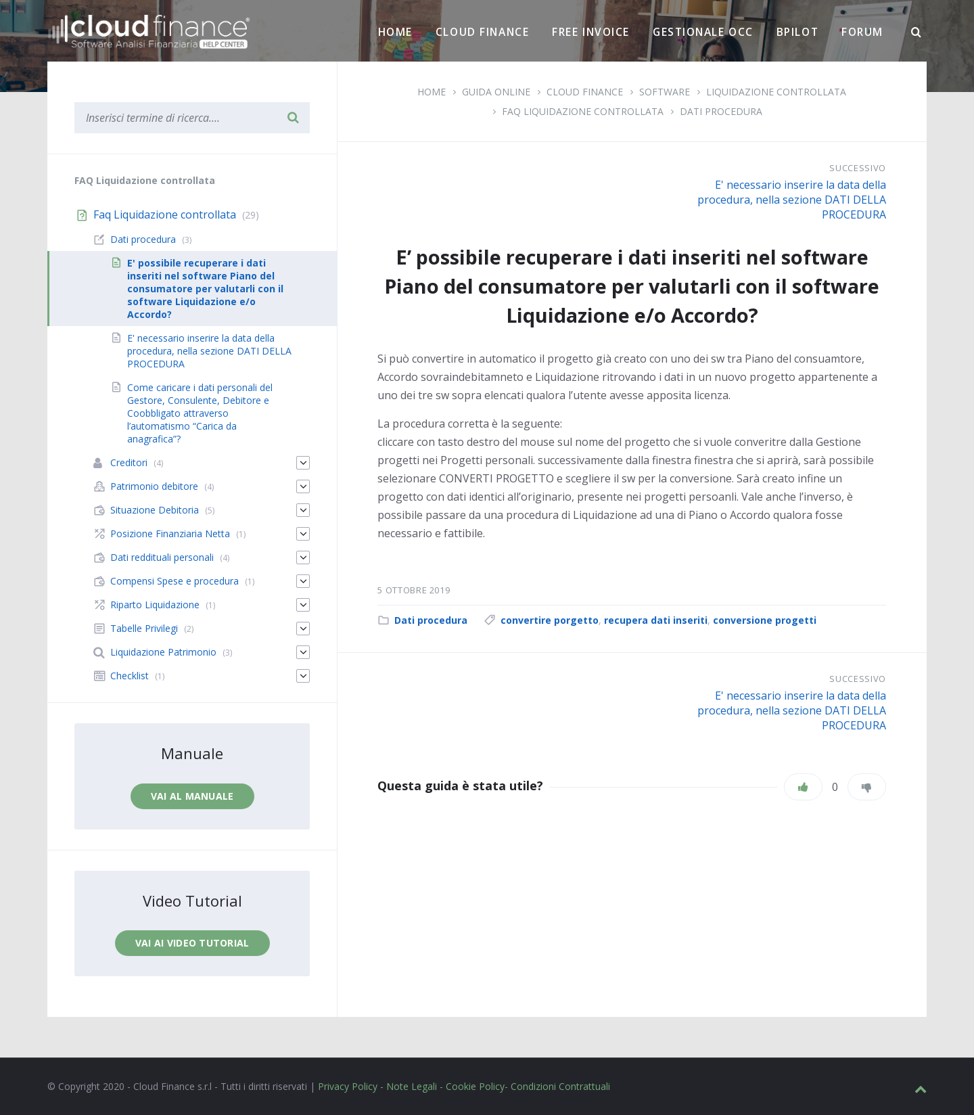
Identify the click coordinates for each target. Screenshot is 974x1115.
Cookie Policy (475, 1086)
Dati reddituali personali (162, 557)
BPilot (797, 31)
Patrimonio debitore (154, 486)
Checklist (129, 675)
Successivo (857, 168)
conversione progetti (764, 620)
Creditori (128, 462)
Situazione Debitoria (154, 509)
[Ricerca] (916, 32)
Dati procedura (721, 111)
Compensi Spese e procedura (174, 580)
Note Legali (411, 1086)
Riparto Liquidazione (155, 604)
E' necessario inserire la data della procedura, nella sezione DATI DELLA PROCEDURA (791, 199)
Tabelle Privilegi (144, 628)
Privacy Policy (347, 1086)
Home (395, 31)
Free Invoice (591, 31)
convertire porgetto (550, 620)
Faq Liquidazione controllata (583, 111)
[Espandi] (303, 463)
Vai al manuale (192, 796)
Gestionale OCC (703, 31)
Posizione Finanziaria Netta (170, 533)
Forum (862, 31)
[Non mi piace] (867, 786)
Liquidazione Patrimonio (163, 651)
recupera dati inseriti (656, 620)
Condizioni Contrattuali (560, 1086)
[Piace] (803, 786)
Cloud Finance (482, 31)
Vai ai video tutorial (192, 942)
